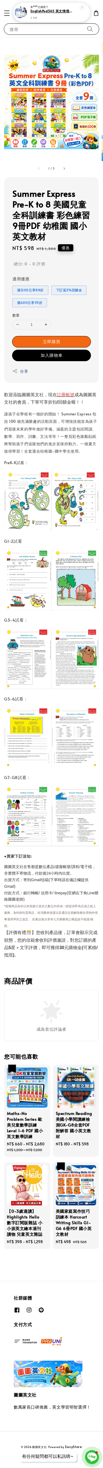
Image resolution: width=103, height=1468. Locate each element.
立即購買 (51, 341)
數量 (16, 315)
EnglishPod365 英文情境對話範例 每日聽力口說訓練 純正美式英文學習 (51, 11)
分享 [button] (20, 371)
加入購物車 (52, 355)
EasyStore (73, 1446)
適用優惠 (20, 278)
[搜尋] (90, 29)
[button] (7, 13)
